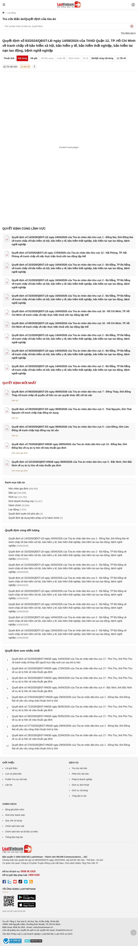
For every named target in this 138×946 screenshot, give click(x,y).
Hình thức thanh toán (15, 815)
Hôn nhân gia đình (20, 453)
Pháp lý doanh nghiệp (82, 779)
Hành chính (15, 505)
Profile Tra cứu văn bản (16, 779)
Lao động (14, 509)
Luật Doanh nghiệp (31, 934)
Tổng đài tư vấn (79, 796)
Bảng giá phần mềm (14, 809)
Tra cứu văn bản (79, 768)
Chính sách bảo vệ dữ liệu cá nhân (21, 831)
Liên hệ (8, 785)
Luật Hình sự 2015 (63, 934)
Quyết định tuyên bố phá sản (24, 513)
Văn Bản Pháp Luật (11, 934)
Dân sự (15, 400)
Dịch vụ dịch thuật (80, 785)
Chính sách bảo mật (14, 826)
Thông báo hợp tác (14, 837)
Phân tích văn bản (80, 774)
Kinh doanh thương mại (21, 501)
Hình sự (13, 497)
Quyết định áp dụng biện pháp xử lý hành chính (34, 518)
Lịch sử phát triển (13, 774)
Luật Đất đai (47, 934)
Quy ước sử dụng (13, 820)
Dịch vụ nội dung (80, 790)
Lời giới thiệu (11, 768)
